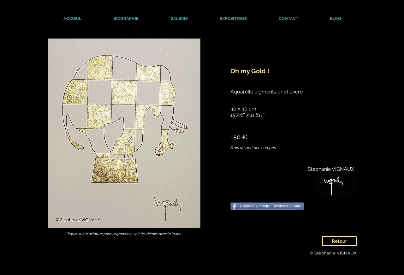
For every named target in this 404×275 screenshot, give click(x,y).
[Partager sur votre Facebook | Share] (267, 206)
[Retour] (339, 241)
